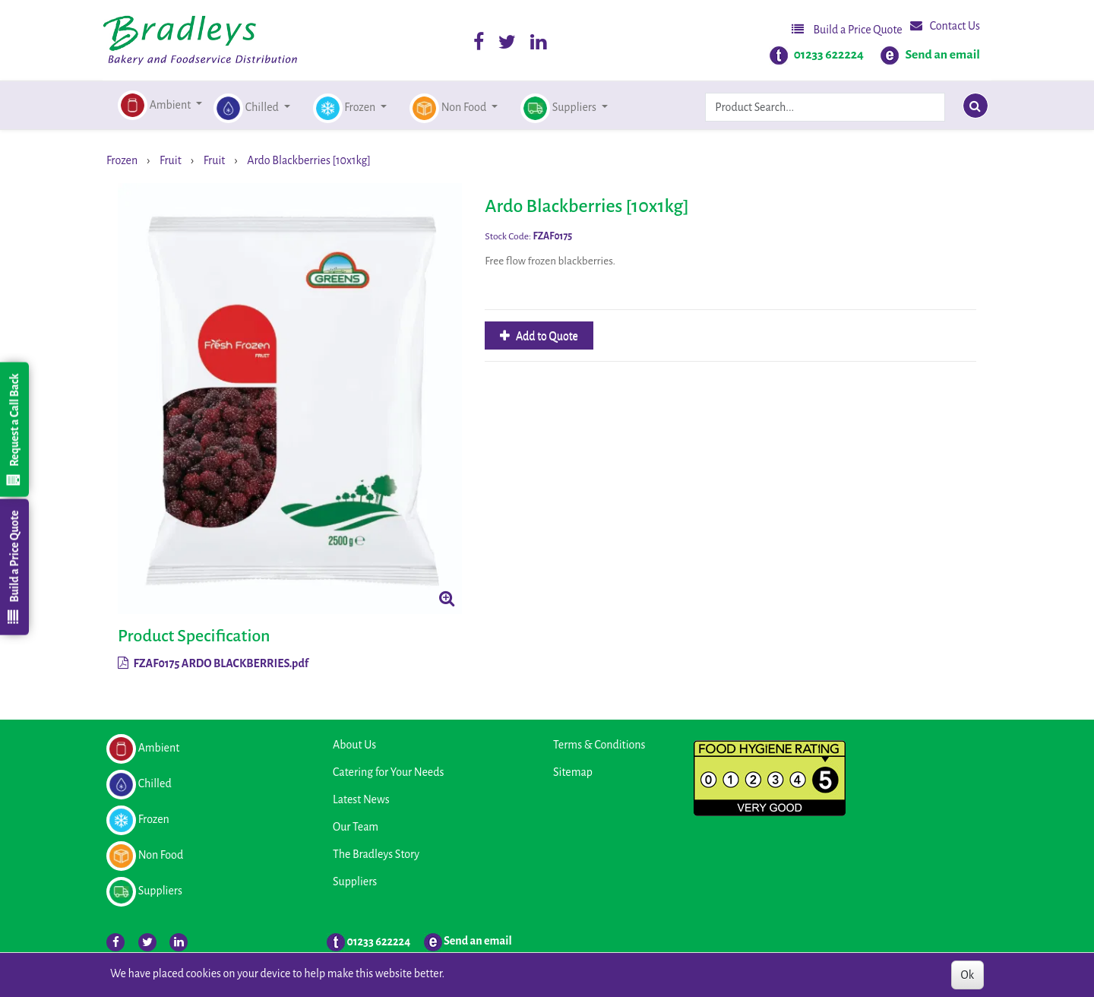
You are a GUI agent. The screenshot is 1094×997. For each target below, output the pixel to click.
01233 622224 (829, 55)
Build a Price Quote (847, 29)
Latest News (361, 799)
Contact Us (945, 25)
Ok (967, 975)
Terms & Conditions (599, 745)
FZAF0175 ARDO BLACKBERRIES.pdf (213, 663)
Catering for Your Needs (388, 772)
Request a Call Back (14, 429)
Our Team (355, 827)
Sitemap (573, 772)
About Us (354, 745)
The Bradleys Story (376, 854)
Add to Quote (546, 336)
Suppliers (355, 881)
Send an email (942, 55)
